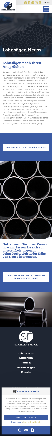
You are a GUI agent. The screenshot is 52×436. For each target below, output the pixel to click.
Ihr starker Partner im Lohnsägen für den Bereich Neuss (26, 277)
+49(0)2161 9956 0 (32, 2)
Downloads (40, 2)
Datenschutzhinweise (32, 422)
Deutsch (45, 2)
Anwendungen (26, 367)
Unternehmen (26, 353)
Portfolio (26, 363)
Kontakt (26, 372)
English (49, 2)
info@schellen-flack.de (36, 2)
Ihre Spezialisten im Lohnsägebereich (26, 147)
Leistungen (26, 358)
